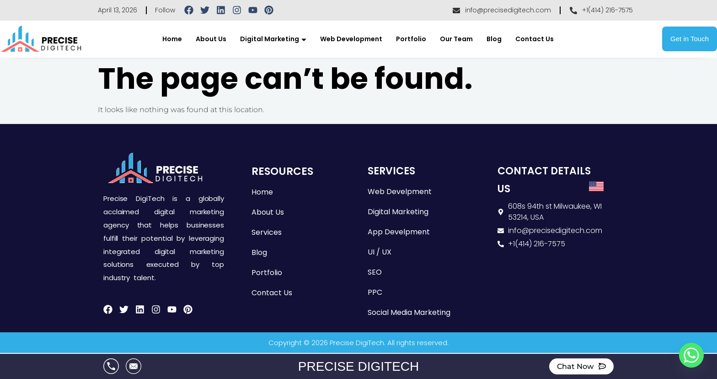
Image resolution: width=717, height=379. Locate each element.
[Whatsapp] (691, 355)
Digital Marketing (273, 38)
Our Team (456, 38)
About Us (211, 38)
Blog (494, 38)
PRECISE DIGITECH (358, 366)
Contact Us (534, 38)
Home (172, 38)
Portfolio (411, 38)
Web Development (351, 38)
